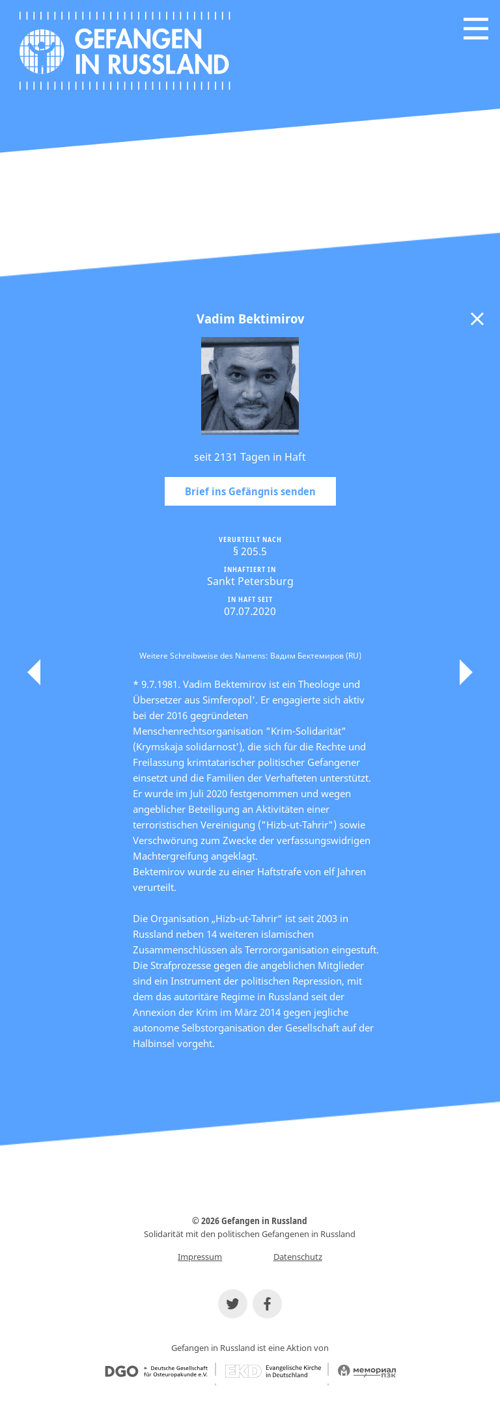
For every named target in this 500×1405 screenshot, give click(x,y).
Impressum (200, 1256)
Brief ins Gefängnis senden (250, 491)
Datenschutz (297, 1256)
